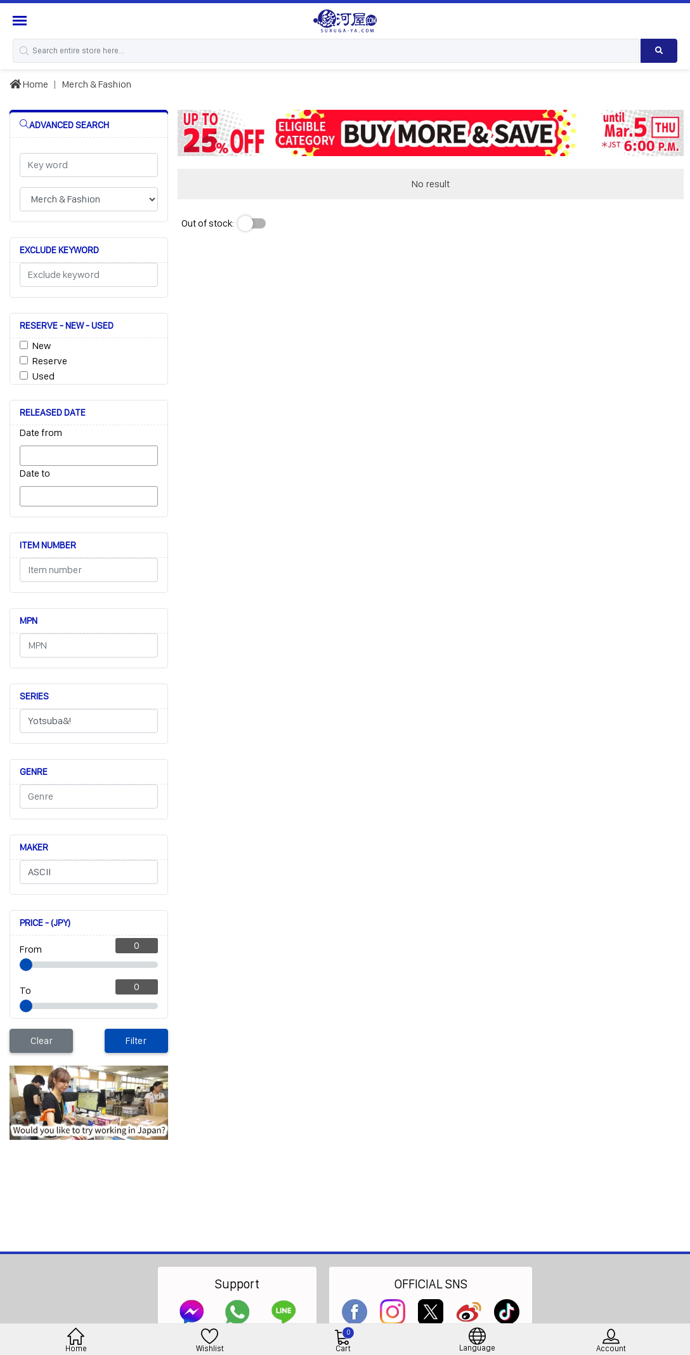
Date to (35, 473)
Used (43, 376)
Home (29, 84)
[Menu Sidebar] (21, 20)
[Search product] (659, 51)
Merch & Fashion (96, 84)
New (41, 346)
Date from (41, 432)
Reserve (49, 361)
